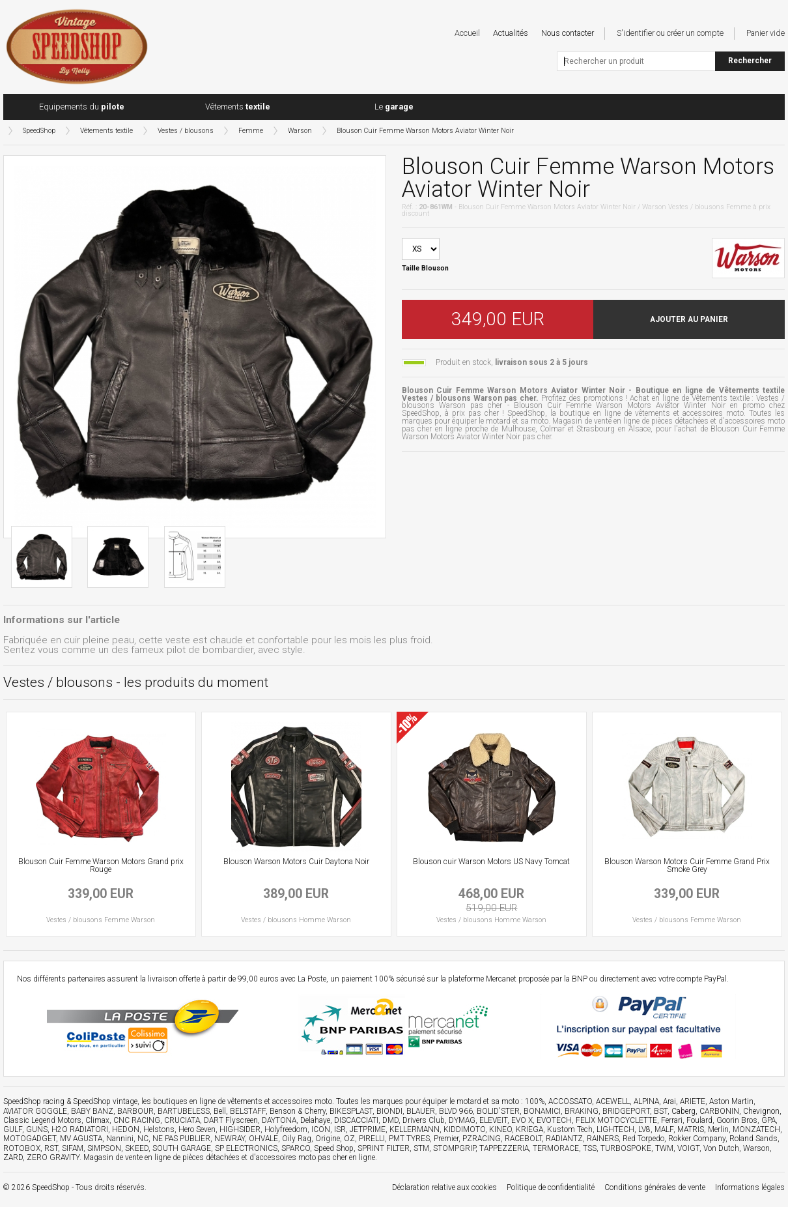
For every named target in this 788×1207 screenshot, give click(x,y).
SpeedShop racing (33, 1101)
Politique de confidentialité (551, 1187)
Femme (250, 130)
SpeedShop (39, 130)
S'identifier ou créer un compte (670, 33)
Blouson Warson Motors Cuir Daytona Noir (296, 861)
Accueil (467, 33)
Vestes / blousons (186, 130)
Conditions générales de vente (654, 1187)
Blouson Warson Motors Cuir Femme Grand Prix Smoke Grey (687, 865)
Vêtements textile (106, 130)
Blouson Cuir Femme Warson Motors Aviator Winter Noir (425, 130)
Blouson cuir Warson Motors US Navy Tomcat (491, 861)
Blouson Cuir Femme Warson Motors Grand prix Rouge (101, 865)
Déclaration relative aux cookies (444, 1187)
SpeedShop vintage (105, 1101)
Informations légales (750, 1187)
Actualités (510, 33)
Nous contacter (567, 33)
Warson (300, 130)
